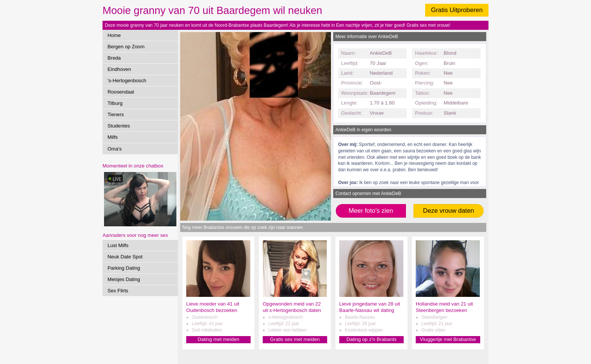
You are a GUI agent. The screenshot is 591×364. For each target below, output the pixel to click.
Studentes (118, 126)
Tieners (115, 114)
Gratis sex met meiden (295, 339)
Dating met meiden (218, 339)
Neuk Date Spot (124, 257)
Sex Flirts (117, 290)
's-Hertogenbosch (126, 80)
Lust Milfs (118, 245)
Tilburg (114, 103)
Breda (114, 58)
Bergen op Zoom (125, 46)
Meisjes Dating (123, 279)
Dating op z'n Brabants (371, 339)
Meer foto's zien (371, 210)
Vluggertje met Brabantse (448, 339)
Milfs (112, 137)
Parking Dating (123, 268)
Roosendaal (120, 92)
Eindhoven (119, 69)
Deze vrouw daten (448, 210)
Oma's (114, 149)
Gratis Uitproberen (456, 10)
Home (114, 35)
